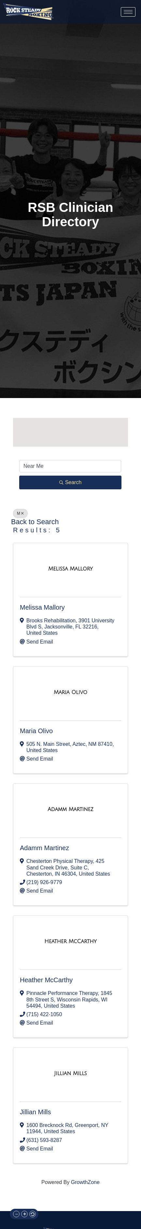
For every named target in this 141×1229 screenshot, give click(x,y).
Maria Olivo (36, 730)
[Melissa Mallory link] (70, 569)
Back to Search (35, 522)
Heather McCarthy (46, 980)
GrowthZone (85, 1182)
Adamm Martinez (44, 847)
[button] (72, 428)
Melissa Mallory (42, 607)
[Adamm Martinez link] (70, 809)
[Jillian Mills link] (70, 1073)
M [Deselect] (20, 513)
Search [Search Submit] (70, 482)
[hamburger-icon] (128, 12)
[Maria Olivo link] (70, 692)
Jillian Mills (35, 1112)
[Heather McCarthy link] (70, 941)
